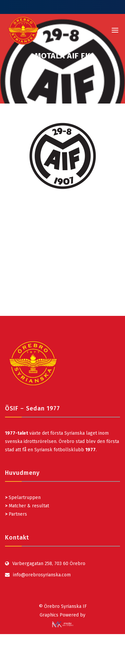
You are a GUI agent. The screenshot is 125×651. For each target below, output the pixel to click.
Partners (16, 514)
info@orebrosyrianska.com (42, 575)
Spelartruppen (24, 497)
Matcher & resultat (27, 506)
